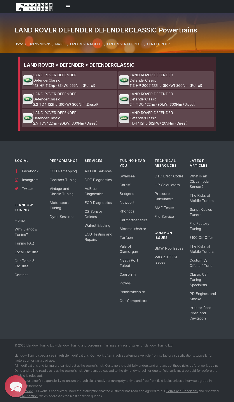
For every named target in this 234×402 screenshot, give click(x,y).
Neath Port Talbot (129, 263)
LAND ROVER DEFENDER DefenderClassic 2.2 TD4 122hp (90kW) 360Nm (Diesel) (60, 99)
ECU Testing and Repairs (98, 237)
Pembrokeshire (132, 292)
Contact (21, 275)
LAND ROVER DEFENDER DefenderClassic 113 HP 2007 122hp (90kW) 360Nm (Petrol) (160, 80)
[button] (16, 386)
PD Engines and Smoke (203, 296)
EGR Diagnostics (98, 202)
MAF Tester (164, 207)
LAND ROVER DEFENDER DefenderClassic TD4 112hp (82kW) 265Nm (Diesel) (153, 118)
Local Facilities (26, 252)
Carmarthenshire (134, 220)
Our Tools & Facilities (25, 263)
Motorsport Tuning (59, 205)
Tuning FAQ (24, 243)
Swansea (127, 176)
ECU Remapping (63, 171)
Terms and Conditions (182, 391)
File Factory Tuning (199, 226)
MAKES (60, 44)
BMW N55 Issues (169, 248)
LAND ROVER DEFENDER (125, 44)
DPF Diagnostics (98, 180)
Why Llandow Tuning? (26, 232)
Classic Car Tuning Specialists (199, 279)
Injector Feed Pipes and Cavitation (200, 313)
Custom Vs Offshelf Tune (201, 263)
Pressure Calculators (164, 196)
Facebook (26, 170)
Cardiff (125, 185)
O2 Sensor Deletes (93, 214)
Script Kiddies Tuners (201, 212)
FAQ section (29, 396)
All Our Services (98, 171)
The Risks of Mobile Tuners (202, 198)
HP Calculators (167, 185)
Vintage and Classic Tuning (61, 191)
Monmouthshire (133, 229)
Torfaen (126, 237)
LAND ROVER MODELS (86, 44)
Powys (125, 283)
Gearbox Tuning (63, 180)
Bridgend (127, 193)
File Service (164, 216)
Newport (127, 202)
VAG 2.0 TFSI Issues (166, 259)
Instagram (26, 179)
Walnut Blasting (97, 225)
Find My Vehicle (39, 44)
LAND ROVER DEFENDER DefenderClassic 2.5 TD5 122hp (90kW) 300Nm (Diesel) (60, 118)
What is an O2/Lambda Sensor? (199, 181)
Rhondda (127, 211)
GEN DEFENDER (158, 44)
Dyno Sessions (62, 216)
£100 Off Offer (201, 237)
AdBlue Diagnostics (94, 191)
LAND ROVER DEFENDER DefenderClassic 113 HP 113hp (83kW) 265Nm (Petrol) (58, 80)
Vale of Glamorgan (129, 249)
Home (19, 44)
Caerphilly (128, 274)
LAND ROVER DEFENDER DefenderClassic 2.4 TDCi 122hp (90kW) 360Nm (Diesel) (157, 99)
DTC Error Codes (169, 176)
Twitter (24, 188)
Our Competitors (133, 300)
